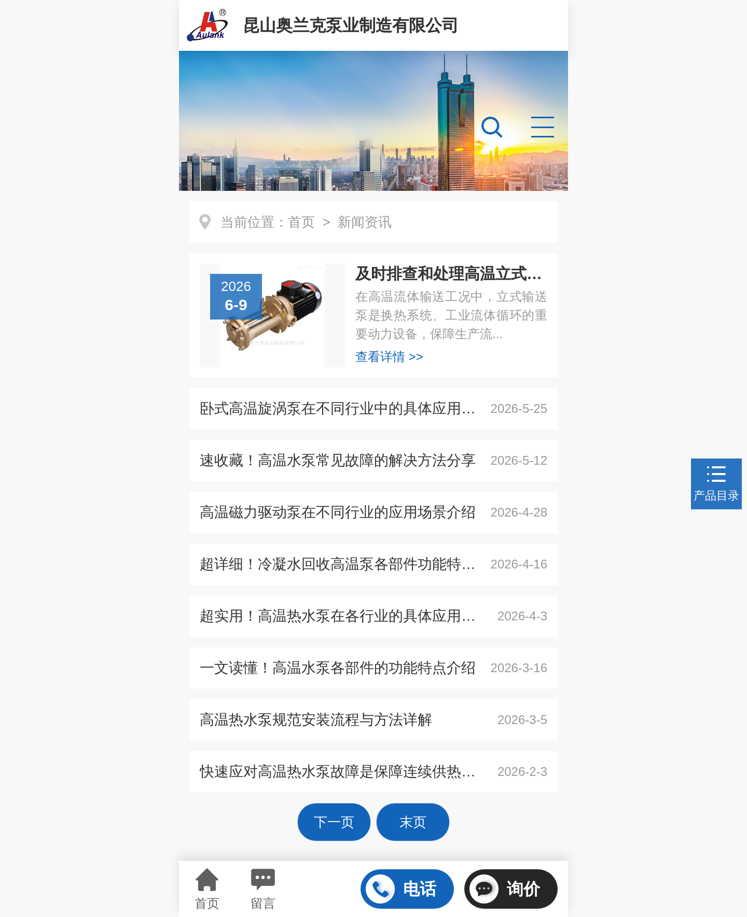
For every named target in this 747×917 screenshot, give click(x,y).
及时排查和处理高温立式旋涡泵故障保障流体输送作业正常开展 (451, 273)
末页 (412, 822)
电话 (401, 889)
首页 (301, 222)
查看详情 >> (389, 357)
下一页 (334, 822)
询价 (504, 889)
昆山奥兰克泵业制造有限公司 (351, 25)
